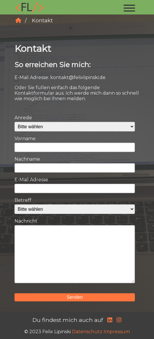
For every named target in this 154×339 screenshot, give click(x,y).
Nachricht (26, 221)
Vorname (25, 138)
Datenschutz (87, 331)
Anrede (23, 117)
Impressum (117, 331)
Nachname (27, 159)
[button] (129, 7)
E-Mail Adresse (31, 179)
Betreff (23, 200)
